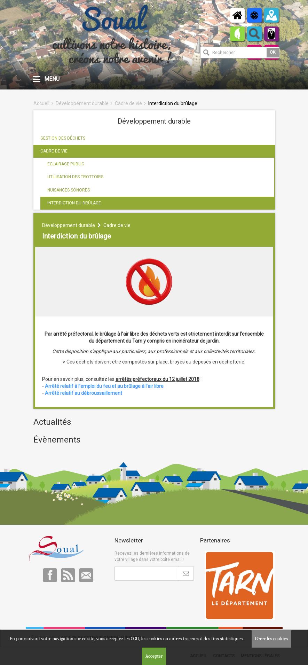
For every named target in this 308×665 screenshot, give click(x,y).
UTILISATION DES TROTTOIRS (75, 176)
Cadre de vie (128, 103)
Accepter (154, 656)
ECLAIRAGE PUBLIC (65, 164)
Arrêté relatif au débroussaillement (83, 393)
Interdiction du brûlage (172, 103)
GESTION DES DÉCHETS (62, 138)
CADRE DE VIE (54, 151)
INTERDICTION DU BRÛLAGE (74, 203)
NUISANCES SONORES (68, 190)
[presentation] (167, 597)
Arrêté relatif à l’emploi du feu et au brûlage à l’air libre (104, 386)
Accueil (41, 103)
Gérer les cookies (271, 639)
